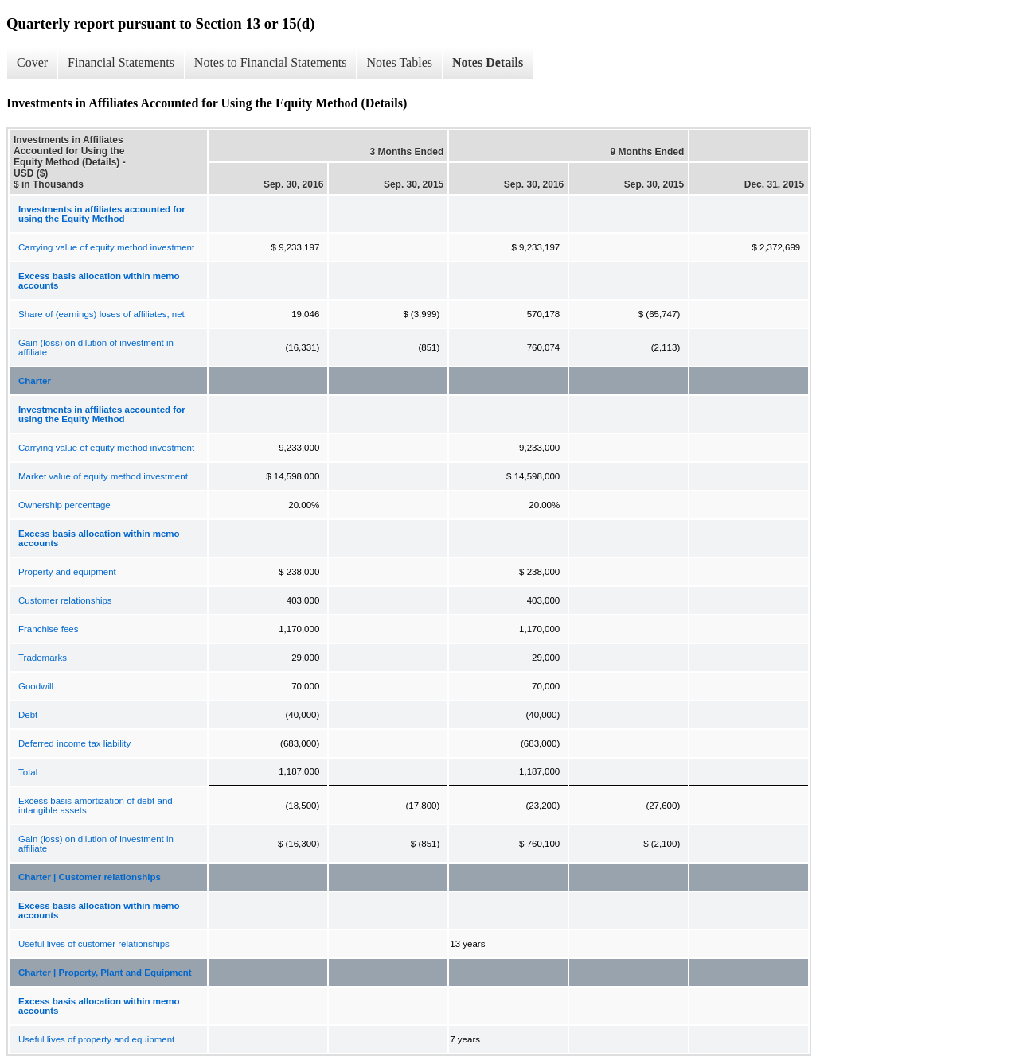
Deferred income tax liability (74, 743)
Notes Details (487, 62)
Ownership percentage (64, 505)
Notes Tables (399, 62)
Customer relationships (65, 600)
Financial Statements (121, 62)
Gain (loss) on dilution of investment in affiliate (96, 347)
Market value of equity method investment (103, 476)
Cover (32, 62)
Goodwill (35, 686)
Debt (27, 715)
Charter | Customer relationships (89, 877)
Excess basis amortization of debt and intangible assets (95, 805)
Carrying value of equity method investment (106, 247)
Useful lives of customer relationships (94, 944)
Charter (34, 381)
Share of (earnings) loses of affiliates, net (101, 314)
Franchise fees (48, 629)
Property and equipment (67, 572)
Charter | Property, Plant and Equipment (105, 972)
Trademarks (42, 657)
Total (27, 772)
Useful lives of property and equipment (96, 1039)
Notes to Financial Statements (270, 62)
